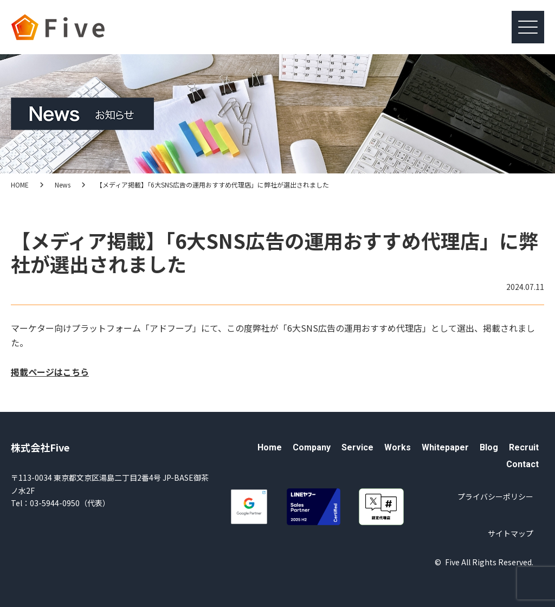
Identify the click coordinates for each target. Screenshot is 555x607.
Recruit (524, 447)
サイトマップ (510, 533)
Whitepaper (445, 447)
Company (312, 447)
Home (269, 447)
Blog (489, 447)
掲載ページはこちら (50, 371)
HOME (20, 184)
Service (357, 447)
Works (397, 447)
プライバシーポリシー (495, 496)
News (62, 184)
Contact (522, 464)
